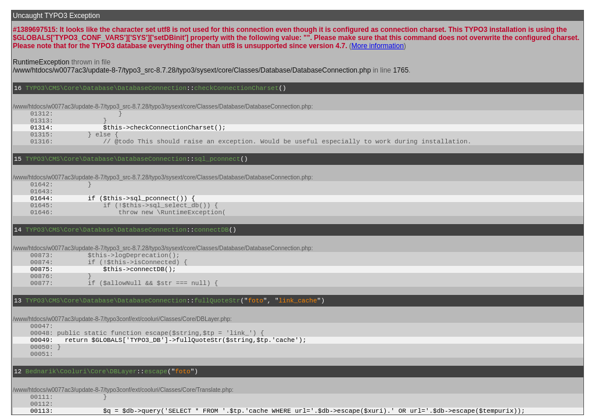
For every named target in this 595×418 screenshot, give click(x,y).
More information (378, 46)
